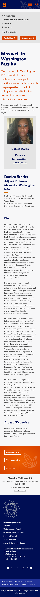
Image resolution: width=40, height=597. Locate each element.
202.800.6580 (20, 491)
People (6, 23)
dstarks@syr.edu (20, 162)
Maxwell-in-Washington (15, 20)
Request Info (28, 38)
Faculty (7, 27)
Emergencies (28, 582)
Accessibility (18, 582)
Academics (8, 16)
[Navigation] (30, 4)
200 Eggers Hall (10, 554)
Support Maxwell (10, 536)
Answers (6, 525)
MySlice (17, 584)
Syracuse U (31, 584)
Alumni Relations (9, 539)
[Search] (36, 4)
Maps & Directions (7, 584)
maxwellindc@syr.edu (20, 487)
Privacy (24, 584)
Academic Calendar (7, 582)
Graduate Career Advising (13, 532)
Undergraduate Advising (13, 529)
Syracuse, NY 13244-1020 (15, 556)
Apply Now (9, 38)
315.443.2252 (10, 559)
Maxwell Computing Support (14, 543)
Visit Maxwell (13, 460)
